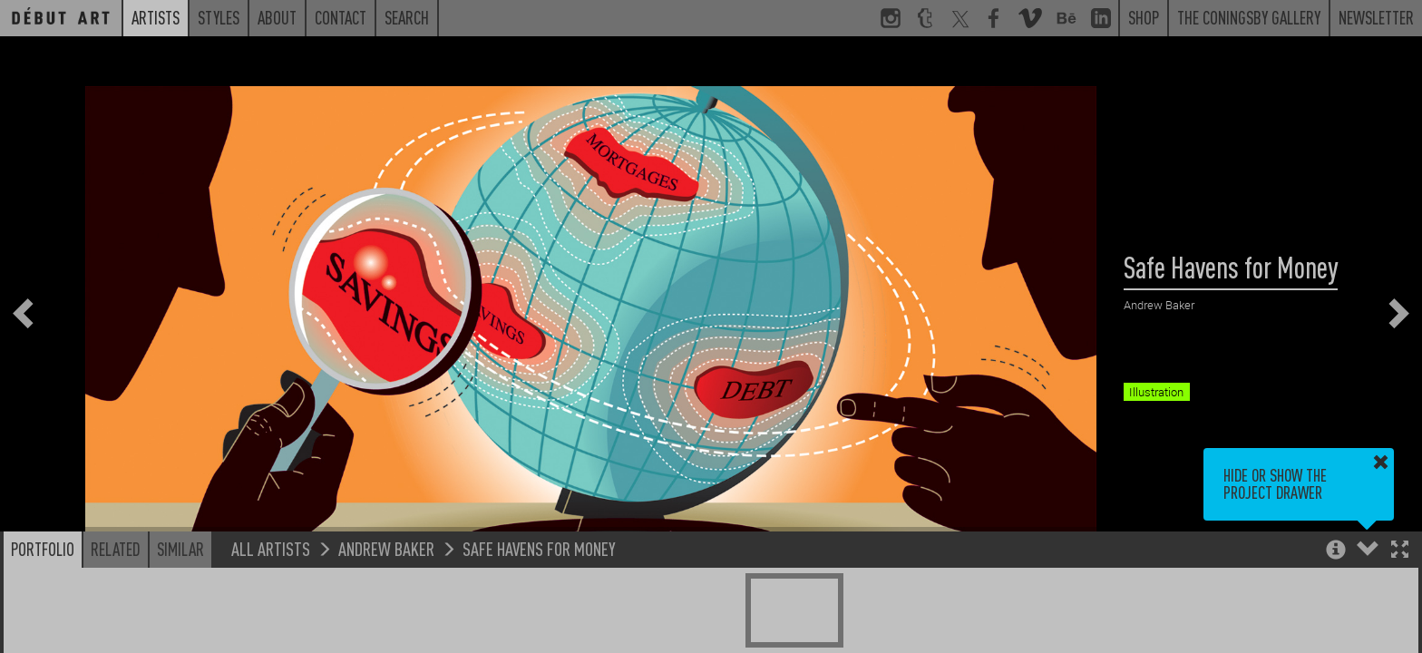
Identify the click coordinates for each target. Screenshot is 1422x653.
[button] (1399, 551)
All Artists (270, 548)
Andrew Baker (386, 548)
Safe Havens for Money (539, 548)
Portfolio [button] (42, 548)
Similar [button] (180, 548)
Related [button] (116, 548)
